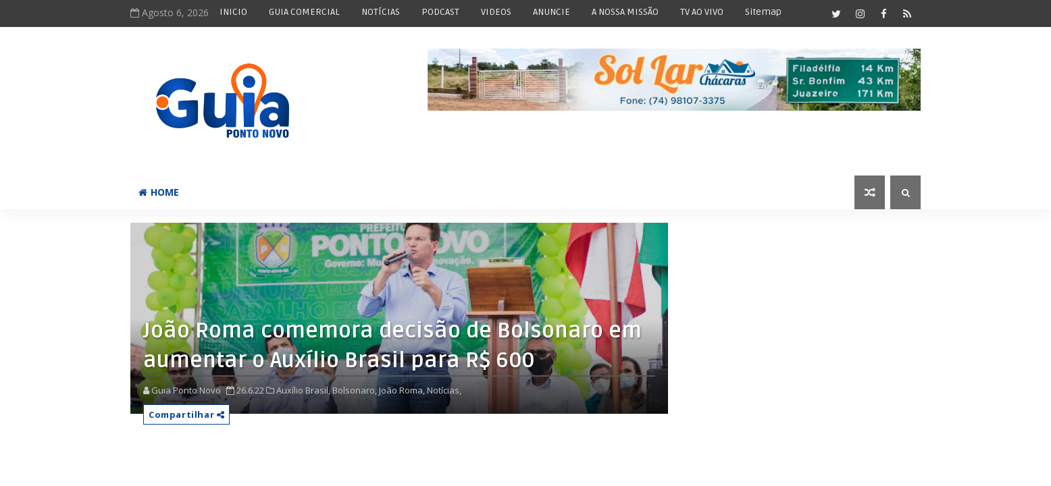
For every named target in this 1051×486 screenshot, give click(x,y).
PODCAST (440, 12)
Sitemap (763, 12)
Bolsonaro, (354, 390)
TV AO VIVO (701, 12)
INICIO (233, 12)
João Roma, (402, 390)
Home (158, 192)
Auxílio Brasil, (303, 390)
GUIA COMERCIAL (304, 12)
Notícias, (444, 390)
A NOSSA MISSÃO (625, 12)
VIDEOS (496, 12)
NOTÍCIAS (380, 12)
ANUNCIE (551, 12)
